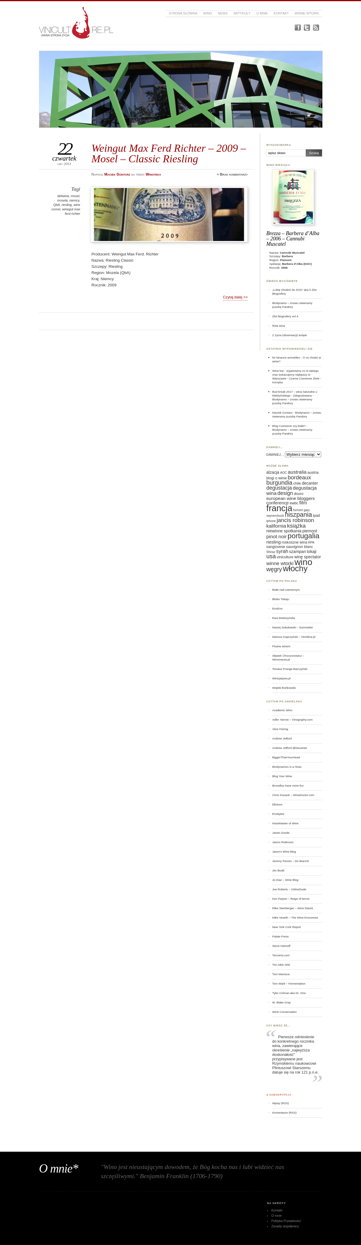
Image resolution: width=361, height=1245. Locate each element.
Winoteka (153, 174)
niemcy (74, 200)
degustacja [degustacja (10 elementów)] (279, 488)
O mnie (262, 13)
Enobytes (278, 813)
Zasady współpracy (285, 1226)
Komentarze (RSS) (284, 1112)
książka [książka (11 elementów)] (296, 526)
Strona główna (183, 13)
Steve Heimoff (281, 945)
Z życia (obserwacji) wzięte (289, 335)
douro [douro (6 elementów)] (298, 494)
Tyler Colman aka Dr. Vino (289, 993)
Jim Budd (278, 870)
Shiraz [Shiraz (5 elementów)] (270, 552)
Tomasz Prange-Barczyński (289, 669)
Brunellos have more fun (288, 785)
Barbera (287, 256)
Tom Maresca (281, 974)
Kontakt (281, 13)
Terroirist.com (281, 955)
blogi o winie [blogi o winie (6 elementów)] (276, 478)
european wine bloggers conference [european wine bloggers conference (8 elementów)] (290, 500)
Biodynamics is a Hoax (286, 766)
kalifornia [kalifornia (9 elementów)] (276, 526)
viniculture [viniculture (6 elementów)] (285, 557)
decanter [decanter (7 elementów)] (310, 483)
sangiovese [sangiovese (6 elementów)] (275, 547)
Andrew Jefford (282, 738)
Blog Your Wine (282, 776)
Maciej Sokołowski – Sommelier (292, 627)
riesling (67, 205)
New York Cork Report (286, 927)
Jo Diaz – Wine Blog (285, 879)
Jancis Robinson (282, 842)
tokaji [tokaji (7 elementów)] (311, 551)
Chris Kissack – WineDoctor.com (293, 795)
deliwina (63, 196)
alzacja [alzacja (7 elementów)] (272, 472)
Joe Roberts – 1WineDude (289, 889)
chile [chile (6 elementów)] (297, 483)
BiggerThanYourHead (286, 757)
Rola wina (278, 325)
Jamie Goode (280, 832)
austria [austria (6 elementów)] (313, 472)
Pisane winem (281, 646)
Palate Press (280, 936)
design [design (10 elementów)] (285, 493)
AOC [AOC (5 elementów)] (283, 472)
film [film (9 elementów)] (303, 503)
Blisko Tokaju (280, 599)
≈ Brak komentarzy (232, 174)
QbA (56, 205)
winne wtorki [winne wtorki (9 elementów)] (279, 563)
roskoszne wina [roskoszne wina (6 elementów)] (294, 542)
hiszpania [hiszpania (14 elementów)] (298, 514)
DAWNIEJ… (275, 454)
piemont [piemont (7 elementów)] (309, 531)
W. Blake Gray (281, 1002)
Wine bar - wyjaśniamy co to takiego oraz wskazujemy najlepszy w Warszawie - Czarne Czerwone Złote (295, 374)
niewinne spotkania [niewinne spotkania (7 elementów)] (283, 531)
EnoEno (277, 608)
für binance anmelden (286, 357)
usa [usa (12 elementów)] (271, 556)
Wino (207, 13)
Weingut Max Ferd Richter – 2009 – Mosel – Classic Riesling (168, 153)
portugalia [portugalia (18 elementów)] (303, 536)
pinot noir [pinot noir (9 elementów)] (276, 536)
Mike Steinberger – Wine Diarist (292, 908)
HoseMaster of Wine (285, 823)
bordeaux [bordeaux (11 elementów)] (299, 477)
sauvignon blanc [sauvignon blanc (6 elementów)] (299, 547)
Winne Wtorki (307, 13)
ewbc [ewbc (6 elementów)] (294, 503)
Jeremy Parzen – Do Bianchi (290, 861)
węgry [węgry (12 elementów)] (274, 569)
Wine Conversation (284, 1011)
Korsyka (277, 382)
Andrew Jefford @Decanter (289, 747)
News (223, 13)
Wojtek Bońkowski (284, 687)
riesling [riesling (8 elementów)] (273, 541)
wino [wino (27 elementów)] (303, 562)
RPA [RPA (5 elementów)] (311, 542)
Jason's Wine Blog (284, 851)
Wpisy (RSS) (280, 1103)
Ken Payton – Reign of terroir (291, 898)
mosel (75, 196)
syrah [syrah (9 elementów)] (282, 551)
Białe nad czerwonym (286, 589)
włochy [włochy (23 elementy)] (295, 568)
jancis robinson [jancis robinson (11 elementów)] (295, 520)
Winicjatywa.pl (281, 678)
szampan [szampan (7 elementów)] (297, 551)
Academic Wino (282, 710)
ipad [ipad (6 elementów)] (316, 515)
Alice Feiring (280, 729)
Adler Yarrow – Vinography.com (292, 719)
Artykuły (242, 13)
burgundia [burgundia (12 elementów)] (279, 482)
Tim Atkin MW (281, 964)
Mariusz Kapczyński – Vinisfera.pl (293, 636)
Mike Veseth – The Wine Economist (295, 917)
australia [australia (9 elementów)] (297, 472)
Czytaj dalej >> (235, 297)
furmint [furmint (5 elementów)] (298, 510)
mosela (62, 200)
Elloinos (277, 804)
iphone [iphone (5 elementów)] (271, 521)
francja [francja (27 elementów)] (279, 508)
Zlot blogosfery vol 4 (285, 316)
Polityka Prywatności (286, 1221)
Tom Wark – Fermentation (289, 983)
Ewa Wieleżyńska (283, 618)
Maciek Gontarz (282, 412)
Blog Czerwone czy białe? (289, 425)
